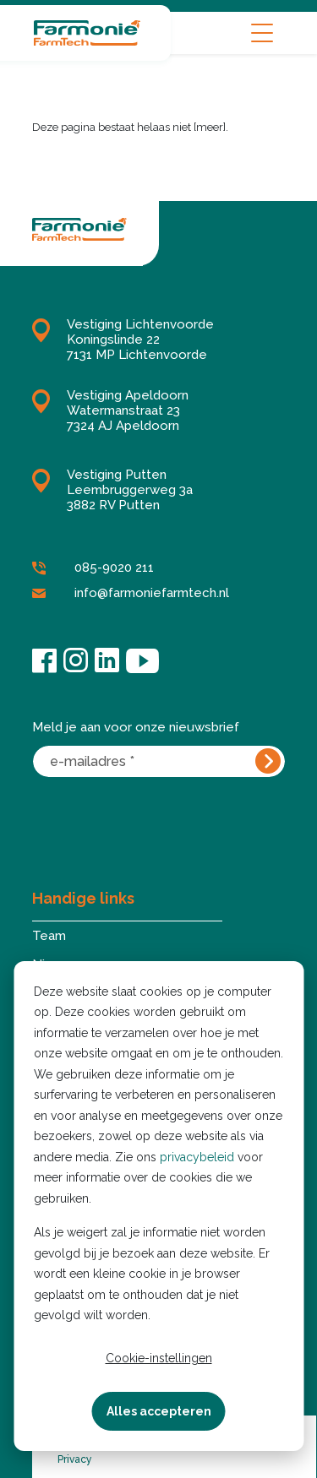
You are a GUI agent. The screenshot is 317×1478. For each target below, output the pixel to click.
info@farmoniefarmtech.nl (130, 593)
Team (49, 935)
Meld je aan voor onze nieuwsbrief (135, 727)
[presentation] (160, 821)
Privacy (74, 1459)
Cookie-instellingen (159, 1358)
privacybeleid (197, 1157)
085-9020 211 (93, 568)
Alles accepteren (159, 1411)
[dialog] (158, 1206)
